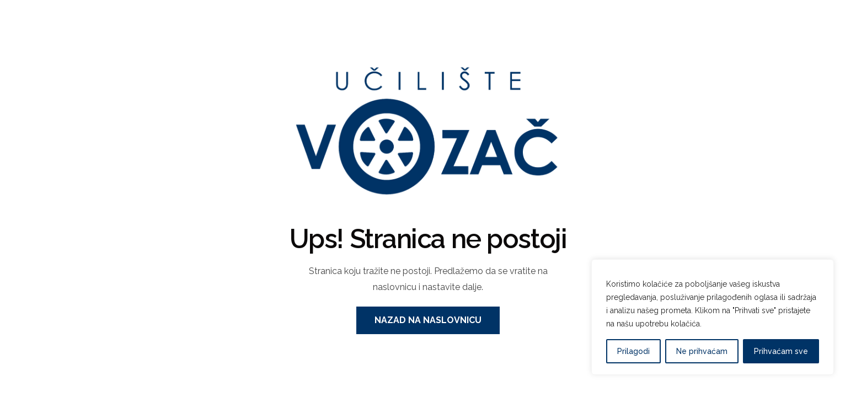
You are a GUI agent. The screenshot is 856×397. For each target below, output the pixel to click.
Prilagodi (633, 351)
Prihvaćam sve (781, 351)
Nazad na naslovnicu (428, 320)
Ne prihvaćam (701, 351)
